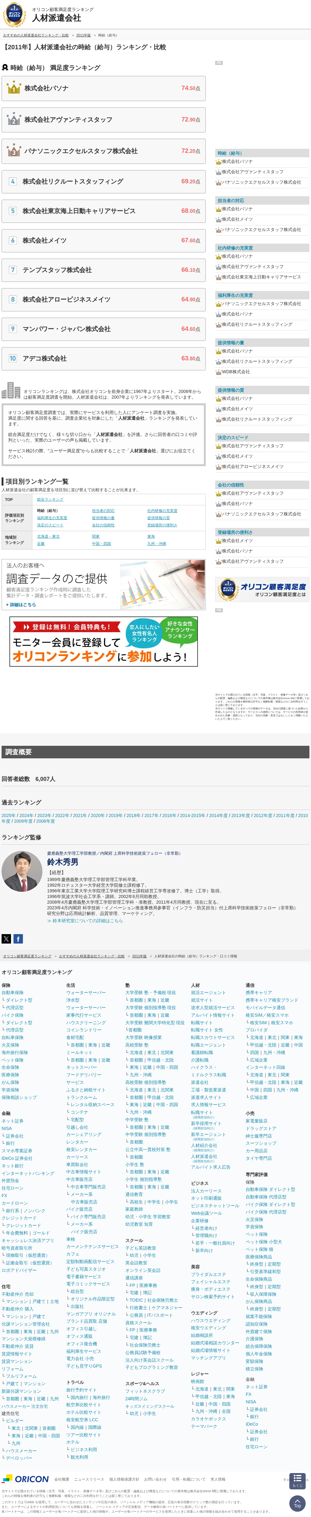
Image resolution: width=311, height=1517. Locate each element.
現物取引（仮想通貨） (28, 1255)
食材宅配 (75, 1037)
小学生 (171, 1201)
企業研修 (200, 1220)
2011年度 (285, 815)
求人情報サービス (208, 1104)
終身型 (256, 1264)
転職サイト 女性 (207, 1029)
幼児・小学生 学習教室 (148, 1216)
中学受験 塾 (137, 1119)
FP (132, 1285)
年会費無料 (17, 1232)
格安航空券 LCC (82, 1419)
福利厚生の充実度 (52, 518)
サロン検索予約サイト (213, 1296)
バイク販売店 (79, 1209)
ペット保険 (13, 1059)
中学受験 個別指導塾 (145, 1134)
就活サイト (202, 1000)
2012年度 (263, 815)
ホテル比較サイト (83, 1412)
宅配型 (77, 1119)
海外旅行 (101, 1397)
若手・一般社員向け (215, 1242)
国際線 (94, 1427)
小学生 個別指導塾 (143, 1179)
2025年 (9, 815)
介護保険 (254, 1338)
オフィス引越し (81, 1328)
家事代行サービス (83, 1015)
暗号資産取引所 (17, 1248)
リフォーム (13, 1368)
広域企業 (259, 1059)
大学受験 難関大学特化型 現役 (155, 1022)
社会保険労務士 (162, 1300)
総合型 (77, 1291)
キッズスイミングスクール (149, 1406)
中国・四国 (101, 543)
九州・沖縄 (156, 543)
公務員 (136, 1315)
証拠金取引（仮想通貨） (30, 1262)
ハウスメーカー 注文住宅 (25, 1406)
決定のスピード (50, 525)
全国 (226, 1411)
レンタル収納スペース (93, 1104)
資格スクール (138, 1322)
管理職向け (206, 1235)
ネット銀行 (13, 1165)
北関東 (31, 1428)
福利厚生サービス (83, 1351)
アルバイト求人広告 (211, 1167)
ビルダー (15, 1420)
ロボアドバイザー (19, 1270)
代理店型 (15, 1007)
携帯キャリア (259, 992)
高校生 (136, 1201)
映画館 (197, 1381)
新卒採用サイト (206, 1125)
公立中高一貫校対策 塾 (148, 1149)
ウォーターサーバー (86, 992)
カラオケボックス (208, 1418)
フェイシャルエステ (211, 1281)
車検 (70, 1239)
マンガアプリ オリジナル (91, 1313)
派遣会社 (200, 1082)
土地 (54, 1301)
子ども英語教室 (140, 1248)
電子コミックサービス (88, 1283)
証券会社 (15, 1135)
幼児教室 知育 (139, 1224)
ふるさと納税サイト (86, 1089)
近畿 (41, 543)
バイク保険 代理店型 (266, 1211)
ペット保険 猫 (259, 1249)
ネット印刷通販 (206, 1198)
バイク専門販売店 (88, 1216)
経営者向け (206, 1228)
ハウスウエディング (211, 1320)
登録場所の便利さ (162, 525)
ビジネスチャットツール (215, 1205)
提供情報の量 (103, 518)
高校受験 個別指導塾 (145, 1082)
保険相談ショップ (19, 1097)
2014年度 (218, 815)
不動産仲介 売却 (18, 1294)
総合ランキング (50, 499)
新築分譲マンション (21, 1391)
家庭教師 (134, 1209)
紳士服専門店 (259, 1135)
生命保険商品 (259, 1279)
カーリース (77, 1156)
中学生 (154, 1201)
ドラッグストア (261, 1128)
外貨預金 (10, 1180)
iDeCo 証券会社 (17, 1158)
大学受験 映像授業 (143, 1037)
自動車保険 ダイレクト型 (270, 1189)
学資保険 (10, 1089)
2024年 (26, 815)
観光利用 (79, 1457)
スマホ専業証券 (17, 1150)
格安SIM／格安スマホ (267, 1015)
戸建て (39, 1301)
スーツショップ (261, 1143)
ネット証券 (13, 1120)
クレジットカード (19, 1217)
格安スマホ (282, 1022)
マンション (17, 1301)
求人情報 (218, 1479)
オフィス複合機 (81, 1343)
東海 (151, 536)
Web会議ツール (206, 1213)
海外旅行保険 (15, 1052)
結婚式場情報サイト (211, 1350)
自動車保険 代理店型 (266, 1196)
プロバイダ (257, 1029)
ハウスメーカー (21, 1450)
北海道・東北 (48, 536)
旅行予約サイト (81, 1389)
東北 (16, 1428)
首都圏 (12, 1331)
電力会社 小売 (80, 1358)
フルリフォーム (21, 1376)
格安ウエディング (208, 1327)
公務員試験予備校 (143, 1352)
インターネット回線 (265, 1067)
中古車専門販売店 (88, 1186)
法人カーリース (206, 1190)
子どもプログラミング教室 (151, 1367)
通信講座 (134, 1277)
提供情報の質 (158, 518)
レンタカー (77, 1141)
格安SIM (258, 1022)
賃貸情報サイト (17, 1353)
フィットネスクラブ (145, 1391)
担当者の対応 (103, 510)
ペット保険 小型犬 (264, 1241)
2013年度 (241, 815)
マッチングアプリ (208, 1357)
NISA (7, 1128)
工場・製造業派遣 (208, 1089)
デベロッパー (19, 1458)
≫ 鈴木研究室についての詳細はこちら (85, 920)
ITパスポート (160, 1315)
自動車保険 (13, 992)
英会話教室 (136, 1262)
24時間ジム (136, 1398)
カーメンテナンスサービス (92, 1246)
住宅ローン (13, 1188)
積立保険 (254, 1368)
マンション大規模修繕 (24, 1338)
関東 (96, 536)
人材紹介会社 (204, 1147)
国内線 (77, 1427)
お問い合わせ (155, 1479)
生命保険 (10, 1067)
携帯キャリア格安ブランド (272, 1000)
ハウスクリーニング (86, 1022)
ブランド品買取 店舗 (86, 1321)
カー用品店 (257, 1150)
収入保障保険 (263, 1294)
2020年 (98, 815)
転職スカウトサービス (213, 1037)
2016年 (169, 815)
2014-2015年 (192, 815)
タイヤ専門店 (259, 1158)
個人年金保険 (259, 1353)
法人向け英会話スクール (149, 1360)
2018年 (134, 815)
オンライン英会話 (143, 1270)
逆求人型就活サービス (213, 1007)
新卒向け (204, 1250)
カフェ (72, 1253)
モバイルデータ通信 (265, 1007)
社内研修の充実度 (162, 510)
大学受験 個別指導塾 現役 (150, 1007)
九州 (54, 1331)
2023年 (44, 815)
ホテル (72, 1441)
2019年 (116, 815)
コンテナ (79, 1112)
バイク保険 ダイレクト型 (270, 1204)
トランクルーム (81, 1097)
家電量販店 (257, 1120)
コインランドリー (83, 1029)
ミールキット (79, 1052)
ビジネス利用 (84, 1449)
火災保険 (10, 1044)
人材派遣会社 (204, 1158)
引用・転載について (189, 1479)
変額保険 (254, 1361)
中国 (298, 1044)
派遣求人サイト (206, 1097)
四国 (254, 1052)
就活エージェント (208, 992)
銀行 (10, 1143)
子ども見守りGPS (84, 1366)
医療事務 (148, 1285)
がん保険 (10, 1082)
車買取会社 (77, 1164)
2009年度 (23, 821)
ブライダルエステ (208, 1274)
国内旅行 (79, 1397)
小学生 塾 (134, 1164)
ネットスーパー (81, 1067)
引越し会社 (77, 1127)
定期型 (274, 1264)
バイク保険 (13, 1015)
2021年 (80, 815)
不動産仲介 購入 (18, 1308)
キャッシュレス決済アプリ (28, 1240)
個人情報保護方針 (124, 1479)
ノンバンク (35, 1210)
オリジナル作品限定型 (93, 1298)
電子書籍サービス (83, 1276)
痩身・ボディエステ (211, 1289)
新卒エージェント (208, 1136)
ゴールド (41, 1232)
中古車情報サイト (83, 1171)
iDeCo (252, 1424)
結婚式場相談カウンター (215, 1342)
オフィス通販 (79, 1336)
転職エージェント (208, 1044)
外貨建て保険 (259, 1331)
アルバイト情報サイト (213, 1015)
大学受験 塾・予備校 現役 (150, 992)
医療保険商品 (259, 1256)
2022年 (62, 815)
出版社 (77, 1306)
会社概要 (61, 1479)
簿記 (147, 1292)
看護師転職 (202, 1052)
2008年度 (45, 821)
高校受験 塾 (137, 1044)
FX (4, 1195)
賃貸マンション (17, 1361)
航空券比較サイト (83, 1404)
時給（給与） (231, 153)
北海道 (136, 1052)
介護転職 (200, 1059)
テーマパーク (204, 1426)
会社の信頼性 (103, 525)
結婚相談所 (202, 1335)
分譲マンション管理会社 (26, 1323)
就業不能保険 (259, 1316)
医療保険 (10, 1074)
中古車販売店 (79, 1179)
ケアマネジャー (167, 1307)
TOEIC (136, 1300)
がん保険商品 (259, 1301)
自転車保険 (13, 1037)
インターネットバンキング (28, 1173)
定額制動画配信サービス (90, 1261)
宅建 (134, 1292)
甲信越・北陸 (160, 1059)
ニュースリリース (89, 1479)
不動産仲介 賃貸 (18, 1346)
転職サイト (202, 1022)
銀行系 (12, 1210)
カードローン (15, 1203)
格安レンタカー (81, 1149)
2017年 (152, 815)
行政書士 (138, 1307)
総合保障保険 (259, 1346)
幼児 (134, 1255)
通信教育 (134, 1194)
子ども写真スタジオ (86, 1269)
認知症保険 (257, 1323)
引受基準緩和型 (265, 1271)
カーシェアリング (83, 1134)
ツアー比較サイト (83, 1434)
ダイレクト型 (19, 1000)
